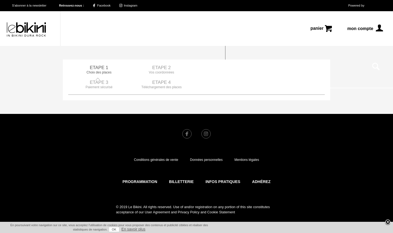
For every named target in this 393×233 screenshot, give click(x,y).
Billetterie (181, 167)
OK (114, 229)
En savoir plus (133, 229)
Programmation (140, 167)
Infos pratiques (223, 167)
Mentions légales (246, 145)
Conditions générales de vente (156, 145)
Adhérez (261, 167)
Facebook (102, 5)
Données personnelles (206, 145)
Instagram (128, 5)
